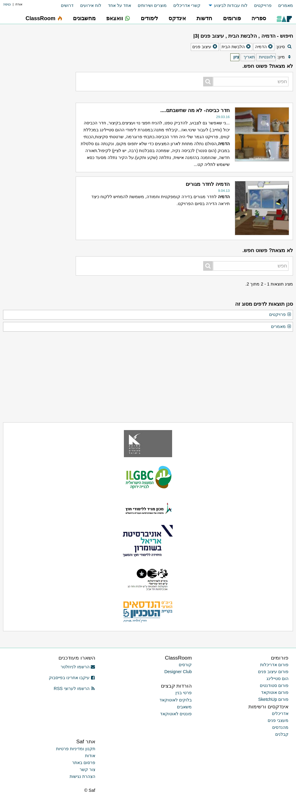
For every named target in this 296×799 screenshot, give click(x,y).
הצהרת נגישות (82, 776)
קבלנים (281, 734)
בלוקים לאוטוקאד (175, 700)
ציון (236, 57)
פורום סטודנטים (274, 685)
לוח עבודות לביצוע (230, 5)
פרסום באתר (83, 762)
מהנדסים (280, 727)
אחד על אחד (119, 5)
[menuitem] (282, 5)
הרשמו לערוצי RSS (74, 688)
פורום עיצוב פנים (273, 671)
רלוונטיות (267, 57)
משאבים (184, 706)
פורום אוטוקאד (274, 692)
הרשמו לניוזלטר (78, 666)
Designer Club (178, 671)
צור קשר (87, 769)
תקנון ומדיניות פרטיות (75, 748)
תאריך (249, 57)
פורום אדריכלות (274, 664)
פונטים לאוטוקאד (176, 713)
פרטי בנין (183, 692)
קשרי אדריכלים (186, 5)
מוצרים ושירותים (152, 5)
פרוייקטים (263, 5)
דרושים (67, 5)
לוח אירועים (90, 5)
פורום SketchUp (273, 699)
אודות (90, 755)
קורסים (185, 664)
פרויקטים (280, 314)
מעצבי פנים (278, 720)
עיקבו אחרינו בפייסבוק (72, 677)
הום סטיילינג (277, 678)
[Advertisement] (38, 67)
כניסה (7, 4)
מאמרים (285, 5)
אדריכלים (280, 713)
